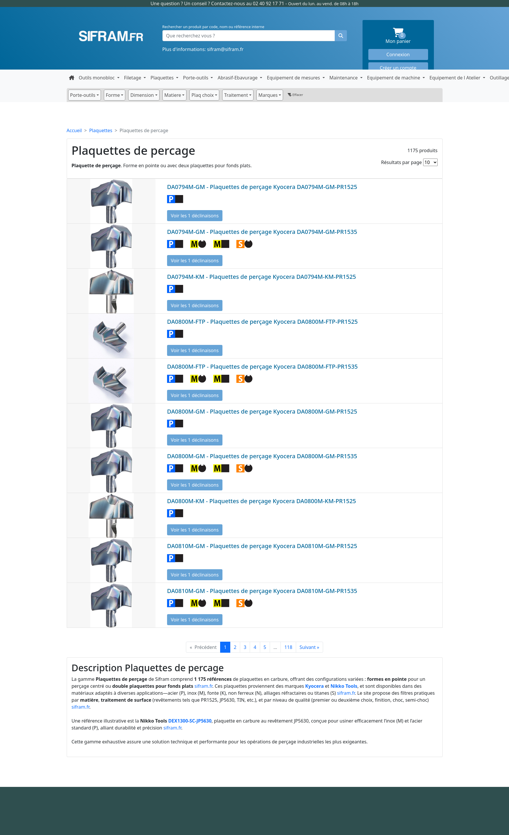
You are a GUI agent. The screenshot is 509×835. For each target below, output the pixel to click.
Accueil (74, 130)
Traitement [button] (236, 95)
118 (288, 647)
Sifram (111, 36)
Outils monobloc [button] (97, 77)
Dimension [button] (142, 95)
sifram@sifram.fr (225, 49)
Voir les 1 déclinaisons (195, 215)
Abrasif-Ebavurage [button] (238, 77)
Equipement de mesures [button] (294, 77)
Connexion (398, 54)
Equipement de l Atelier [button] (456, 77)
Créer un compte (398, 68)
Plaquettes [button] (163, 77)
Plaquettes (100, 130)
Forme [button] (113, 95)
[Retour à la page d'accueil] (72, 77)
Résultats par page (401, 162)
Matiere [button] (172, 95)
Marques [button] (268, 95)
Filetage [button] (133, 77)
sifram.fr (203, 686)
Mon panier (406, 36)
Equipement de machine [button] (394, 77)
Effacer (295, 94)
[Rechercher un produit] (341, 35)
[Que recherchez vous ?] (248, 35)
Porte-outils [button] (196, 77)
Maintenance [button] (344, 77)
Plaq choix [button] (202, 95)
